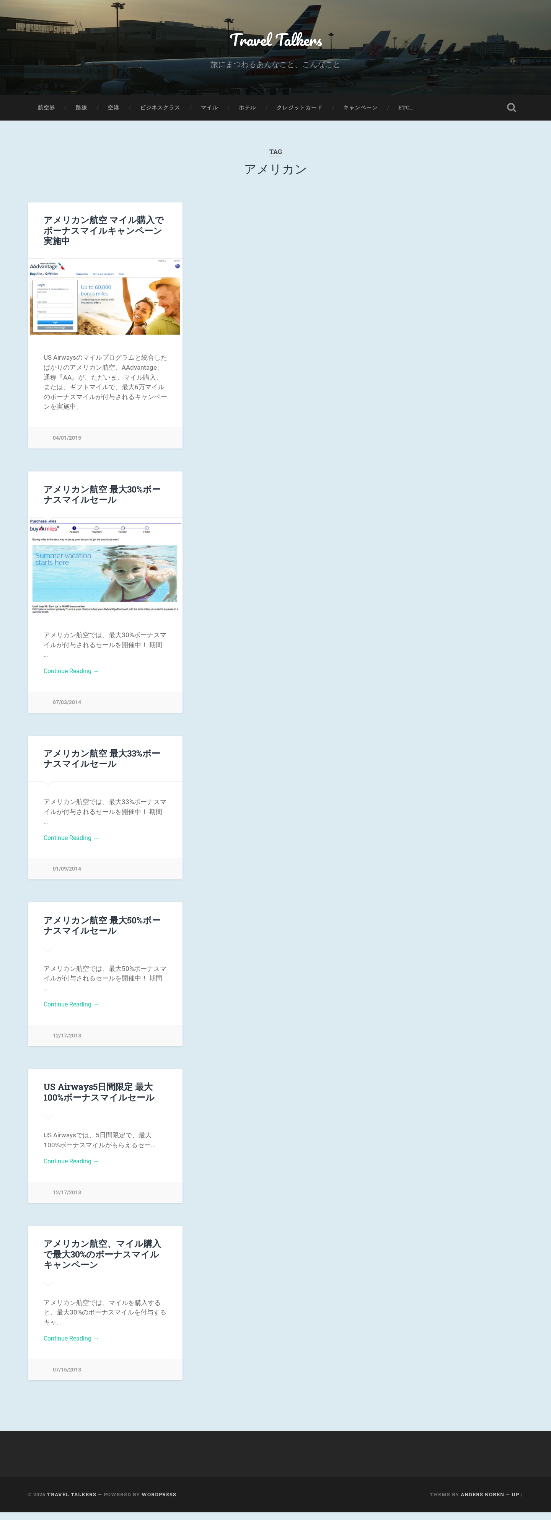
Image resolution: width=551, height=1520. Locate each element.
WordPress (159, 1502)
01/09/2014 (67, 873)
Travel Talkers (275, 40)
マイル (209, 109)
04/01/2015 (67, 440)
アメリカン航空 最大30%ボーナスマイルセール (102, 496)
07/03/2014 (67, 705)
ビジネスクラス (160, 109)
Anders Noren (482, 1502)
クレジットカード (300, 109)
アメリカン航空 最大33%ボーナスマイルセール (102, 762)
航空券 (46, 109)
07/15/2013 (67, 1377)
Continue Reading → (73, 673)
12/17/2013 (67, 1041)
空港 (113, 109)
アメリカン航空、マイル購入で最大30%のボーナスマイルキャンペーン (102, 1260)
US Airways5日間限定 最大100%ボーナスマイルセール (99, 1097)
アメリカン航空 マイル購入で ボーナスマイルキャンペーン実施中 (104, 232)
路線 (81, 109)
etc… (406, 109)
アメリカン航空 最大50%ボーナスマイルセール (102, 929)
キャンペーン (360, 109)
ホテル (247, 109)
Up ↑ (517, 1502)
